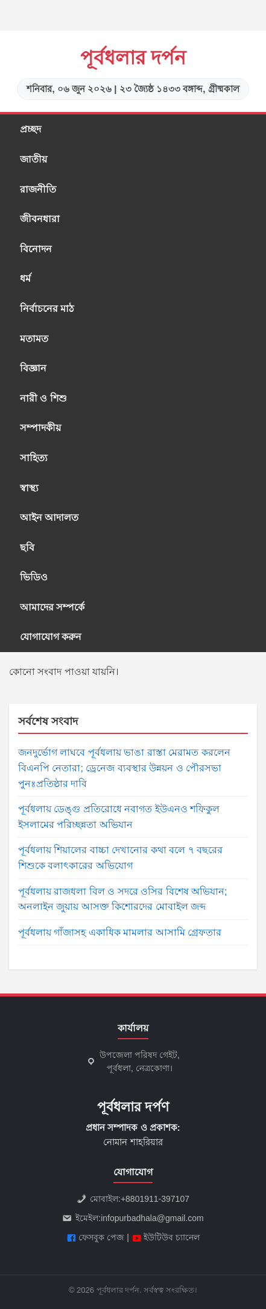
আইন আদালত (49, 517)
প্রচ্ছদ (30, 129)
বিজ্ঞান (33, 368)
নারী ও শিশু (43, 398)
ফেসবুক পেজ (101, 1237)
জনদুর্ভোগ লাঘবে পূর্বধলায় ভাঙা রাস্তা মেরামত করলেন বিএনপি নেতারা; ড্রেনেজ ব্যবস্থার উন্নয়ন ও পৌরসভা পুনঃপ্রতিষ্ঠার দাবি (124, 767)
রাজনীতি (38, 189)
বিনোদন (36, 249)
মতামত (34, 339)
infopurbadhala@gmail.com (152, 1218)
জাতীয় (33, 159)
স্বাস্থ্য (29, 488)
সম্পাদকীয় (40, 428)
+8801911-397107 (155, 1199)
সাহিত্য (34, 458)
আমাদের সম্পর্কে (52, 607)
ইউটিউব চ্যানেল (172, 1237)
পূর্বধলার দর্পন (133, 58)
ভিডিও (34, 577)
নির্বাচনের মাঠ (47, 308)
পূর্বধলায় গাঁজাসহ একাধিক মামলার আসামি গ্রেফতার (119, 932)
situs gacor (2, 0)
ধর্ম (25, 278)
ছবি (27, 548)
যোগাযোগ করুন (50, 637)
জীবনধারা (40, 219)
